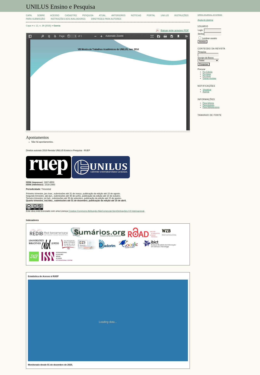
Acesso (54, 15)
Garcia (57, 25)
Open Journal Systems (210, 15)
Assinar (206, 92)
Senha (201, 34)
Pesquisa (87, 15)
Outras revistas (209, 78)
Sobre (41, 15)
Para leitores (208, 103)
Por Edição (207, 72)
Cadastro (71, 15)
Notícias (136, 15)
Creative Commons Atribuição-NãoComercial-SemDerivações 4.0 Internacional (106, 211)
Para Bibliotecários (211, 107)
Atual (102, 15)
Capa (29, 15)
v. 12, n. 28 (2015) (42, 25)
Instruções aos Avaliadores (68, 19)
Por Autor (207, 74)
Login (200, 30)
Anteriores (118, 15)
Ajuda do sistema (205, 20)
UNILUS (165, 15)
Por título (207, 76)
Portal (151, 15)
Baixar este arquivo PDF (175, 30)
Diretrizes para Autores (106, 19)
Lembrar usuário (209, 38)
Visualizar (207, 90)
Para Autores (208, 105)
